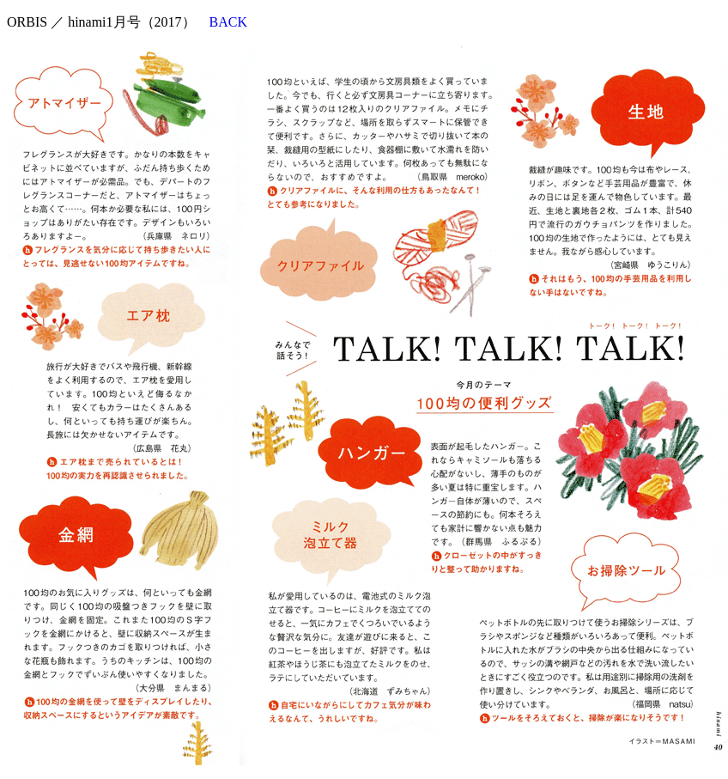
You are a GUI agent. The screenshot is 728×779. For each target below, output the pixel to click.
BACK (228, 22)
